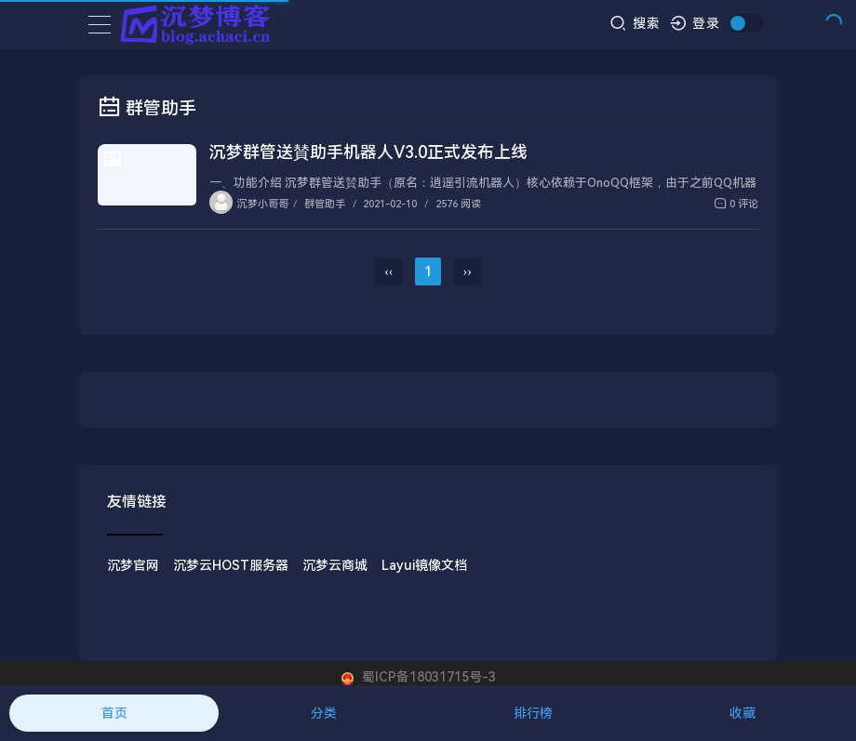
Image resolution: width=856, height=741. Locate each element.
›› (467, 271)
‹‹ (388, 271)
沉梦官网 (133, 565)
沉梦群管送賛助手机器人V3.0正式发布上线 (368, 152)
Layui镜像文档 (424, 565)
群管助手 (324, 204)
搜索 (635, 23)
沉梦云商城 (335, 565)
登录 (695, 23)
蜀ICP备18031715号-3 (427, 676)
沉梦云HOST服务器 (230, 565)
